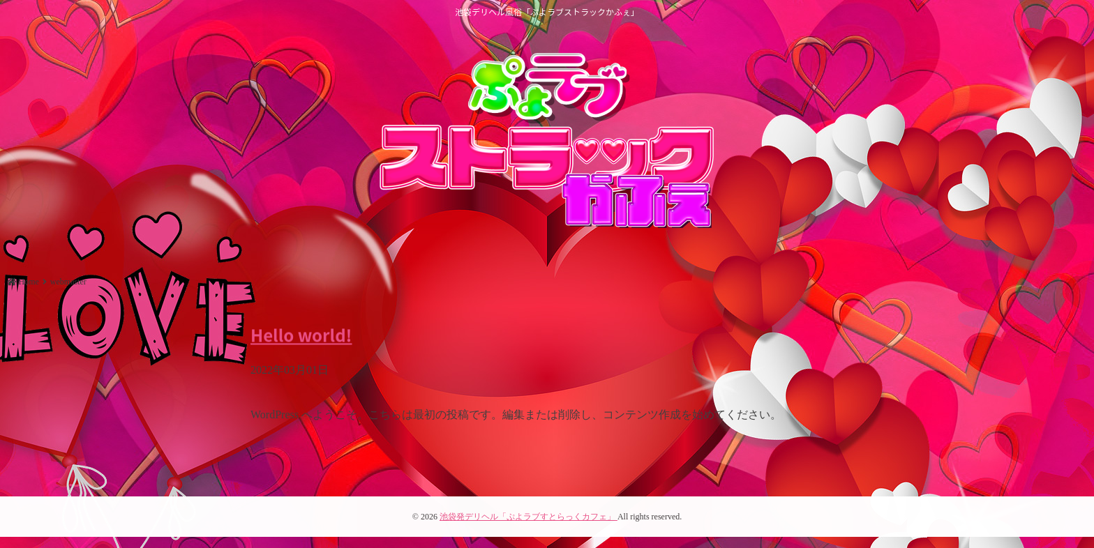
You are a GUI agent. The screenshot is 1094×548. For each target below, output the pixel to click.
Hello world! (301, 334)
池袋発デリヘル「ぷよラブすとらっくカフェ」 (528, 517)
